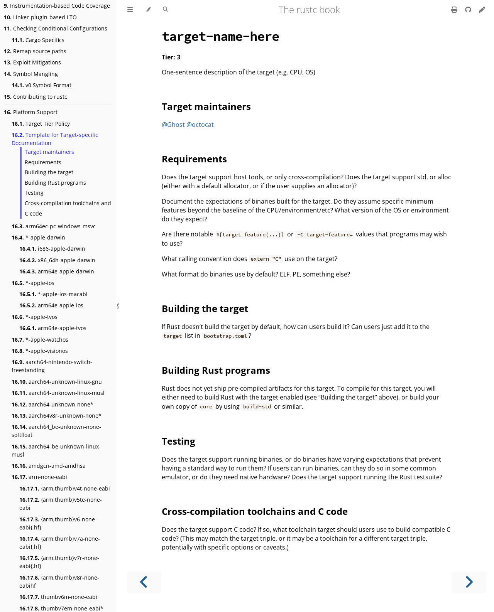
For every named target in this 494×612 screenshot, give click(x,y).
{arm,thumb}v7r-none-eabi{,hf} (59, 562)
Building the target (49, 172)
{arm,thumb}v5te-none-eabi (60, 503)
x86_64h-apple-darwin (57, 260)
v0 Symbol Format (41, 85)
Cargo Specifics (38, 40)
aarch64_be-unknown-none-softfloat (56, 430)
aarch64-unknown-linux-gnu (57, 381)
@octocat (200, 124)
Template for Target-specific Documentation (55, 139)
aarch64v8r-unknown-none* (57, 415)
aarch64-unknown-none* (52, 404)
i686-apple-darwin (52, 248)
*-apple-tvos (35, 316)
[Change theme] (148, 9)
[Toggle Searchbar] (165, 9)
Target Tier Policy (41, 123)
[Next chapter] (469, 582)
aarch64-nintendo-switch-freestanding (52, 366)
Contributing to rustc (35, 96)
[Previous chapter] (144, 582)
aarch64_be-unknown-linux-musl (56, 450)
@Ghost (173, 124)
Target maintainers (49, 151)
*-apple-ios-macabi (53, 294)
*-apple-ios (33, 283)
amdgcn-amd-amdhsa (49, 465)
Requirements (43, 162)
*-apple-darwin (38, 237)
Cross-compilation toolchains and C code (68, 208)
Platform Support (31, 112)
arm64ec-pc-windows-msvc (54, 226)
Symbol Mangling (31, 74)
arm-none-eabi (39, 476)
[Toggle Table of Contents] (130, 9)
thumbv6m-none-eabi (58, 596)
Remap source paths (35, 51)
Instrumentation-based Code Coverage (57, 5)
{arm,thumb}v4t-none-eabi (64, 488)
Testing (34, 192)
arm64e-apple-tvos (52, 328)
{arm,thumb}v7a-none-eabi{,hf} (59, 542)
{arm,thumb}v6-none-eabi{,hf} (58, 523)
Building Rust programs (55, 182)
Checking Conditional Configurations (55, 28)
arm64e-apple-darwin (56, 271)
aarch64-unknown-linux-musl (58, 392)
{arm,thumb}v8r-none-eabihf (59, 581)
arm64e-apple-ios (51, 305)
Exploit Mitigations (32, 62)
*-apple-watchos (40, 339)
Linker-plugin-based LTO (40, 17)
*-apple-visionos (40, 350)
